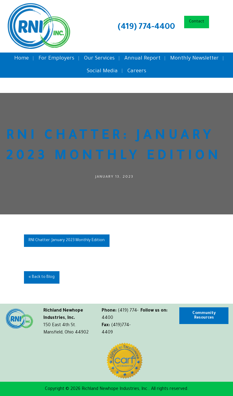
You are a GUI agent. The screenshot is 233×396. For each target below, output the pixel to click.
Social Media (102, 71)
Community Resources (204, 315)
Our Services (99, 59)
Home (21, 59)
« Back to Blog (42, 277)
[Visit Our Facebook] (145, 318)
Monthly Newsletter (194, 59)
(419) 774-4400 (146, 27)
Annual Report (142, 59)
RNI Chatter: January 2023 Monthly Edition (67, 240)
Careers (136, 71)
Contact (196, 22)
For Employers (56, 59)
